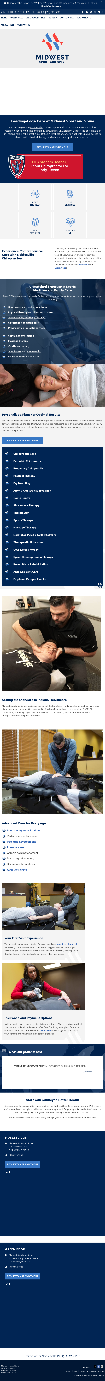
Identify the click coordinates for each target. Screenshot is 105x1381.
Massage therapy (18, 341)
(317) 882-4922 (53, 12)
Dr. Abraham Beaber (69, 130)
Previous (10, 1072)
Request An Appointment (22, 1164)
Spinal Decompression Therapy (33, 557)
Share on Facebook (98, 1366)
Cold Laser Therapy (26, 549)
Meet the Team (49, 18)
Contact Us (23, 25)
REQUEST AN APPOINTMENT (52, 147)
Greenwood (32, 18)
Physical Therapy (24, 475)
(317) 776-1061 (22, 12)
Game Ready (21, 498)
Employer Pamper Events (29, 579)
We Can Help (8, 25)
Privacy (82, 1371)
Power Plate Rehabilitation (30, 564)
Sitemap (101, 1371)
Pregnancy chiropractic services (26, 328)
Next (95, 1072)
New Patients (84, 18)
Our (70, 197)
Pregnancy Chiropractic (28, 468)
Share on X (95, 1366)
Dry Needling (21, 483)
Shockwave (14, 351)
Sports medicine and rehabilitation (28, 307)
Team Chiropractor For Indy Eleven (49, 166)
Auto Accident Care (25, 571)
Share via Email (102, 1366)
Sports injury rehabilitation (23, 830)
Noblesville (16, 18)
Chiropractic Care (24, 453)
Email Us (87, 1367)
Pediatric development (21, 841)
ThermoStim (34, 351)
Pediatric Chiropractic (27, 461)
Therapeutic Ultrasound (28, 542)
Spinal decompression (21, 335)
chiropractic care (43, 312)
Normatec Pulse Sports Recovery (34, 534)
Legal (76, 1371)
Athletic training (17, 869)
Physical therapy (17, 312)
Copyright (68, 1371)
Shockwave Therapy (26, 505)
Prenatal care (15, 847)
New (35, 225)
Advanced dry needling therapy (26, 317)
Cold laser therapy (19, 346)
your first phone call (67, 944)
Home (4, 18)
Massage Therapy (24, 527)
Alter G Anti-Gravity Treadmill (32, 490)
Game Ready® (16, 356)
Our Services (67, 18)
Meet (35, 197)
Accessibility (91, 1371)
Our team (46, 1030)
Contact (70, 225)
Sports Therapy (23, 520)
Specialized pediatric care (23, 322)
